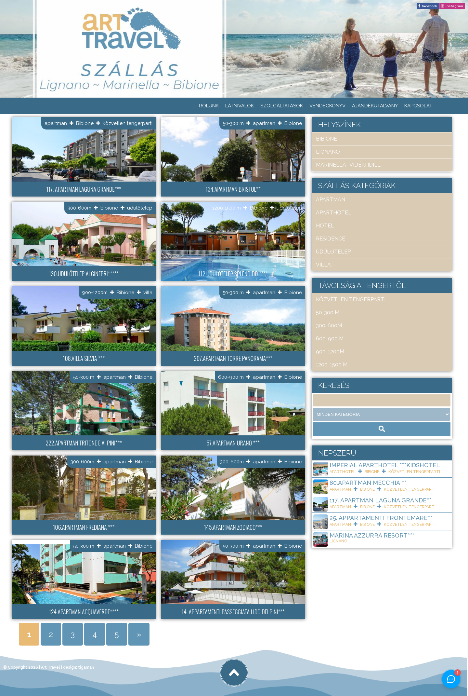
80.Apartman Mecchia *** (368, 482)
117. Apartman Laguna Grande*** (380, 500)
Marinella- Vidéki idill (348, 165)
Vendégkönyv (327, 106)
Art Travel (50, 667)
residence (330, 239)
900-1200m (95, 292)
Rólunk (209, 106)
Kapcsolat (418, 106)
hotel (325, 226)
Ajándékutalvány (375, 106)
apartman (56, 123)
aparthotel (333, 213)
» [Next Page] (138, 634)
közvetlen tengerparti (127, 123)
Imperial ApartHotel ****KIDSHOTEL (385, 465)
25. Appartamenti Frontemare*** (381, 517)
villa (147, 292)
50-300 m (233, 123)
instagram (454, 6)
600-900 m (231, 377)
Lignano (328, 152)
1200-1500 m (227, 208)
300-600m (79, 208)
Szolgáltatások (281, 106)
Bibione (85, 123)
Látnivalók (239, 106)
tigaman (86, 667)
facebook (429, 6)
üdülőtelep (139, 208)
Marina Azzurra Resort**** (372, 535)
